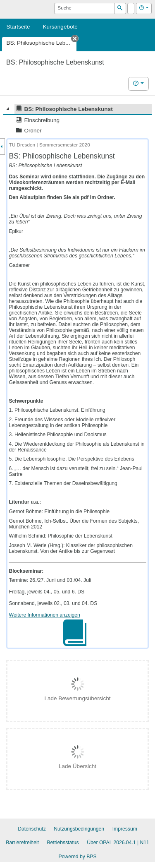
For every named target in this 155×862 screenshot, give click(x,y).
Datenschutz (32, 829)
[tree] (77, 119)
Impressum (124, 829)
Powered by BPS (77, 857)
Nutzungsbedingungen (79, 829)
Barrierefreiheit (22, 842)
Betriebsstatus (63, 842)
